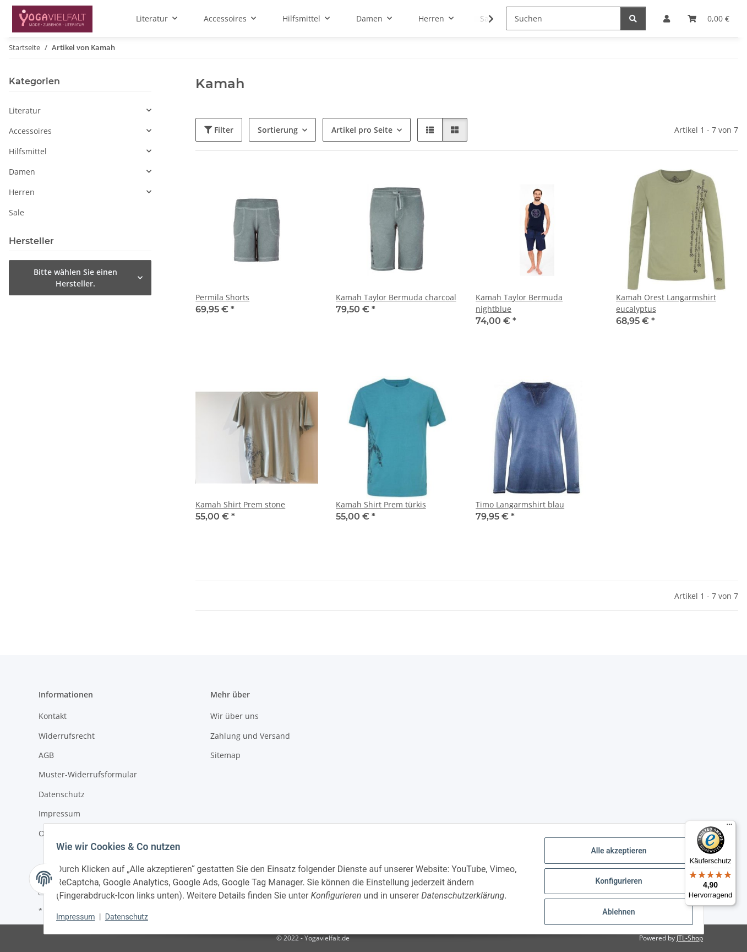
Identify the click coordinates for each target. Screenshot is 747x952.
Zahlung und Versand (250, 736)
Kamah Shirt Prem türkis (381, 504)
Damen (22, 171)
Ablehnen (613, 911)
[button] (484, 18)
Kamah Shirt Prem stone (240, 504)
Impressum (81, 919)
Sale (16, 212)
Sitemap (225, 755)
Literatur (25, 110)
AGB (46, 755)
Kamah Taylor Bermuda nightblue (519, 303)
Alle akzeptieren (613, 854)
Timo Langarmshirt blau (520, 504)
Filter (218, 130)
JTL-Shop (690, 938)
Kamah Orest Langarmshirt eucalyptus (666, 303)
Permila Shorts (222, 297)
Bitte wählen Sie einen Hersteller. (75, 278)
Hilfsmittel (28, 151)
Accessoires (30, 131)
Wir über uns (234, 716)
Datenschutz (131, 919)
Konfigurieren (613, 883)
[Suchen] (563, 18)
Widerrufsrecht (67, 736)
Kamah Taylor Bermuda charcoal (396, 297)
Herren (22, 192)
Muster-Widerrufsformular (88, 774)
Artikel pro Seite (361, 130)
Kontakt (53, 716)
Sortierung (278, 130)
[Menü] (729, 827)
